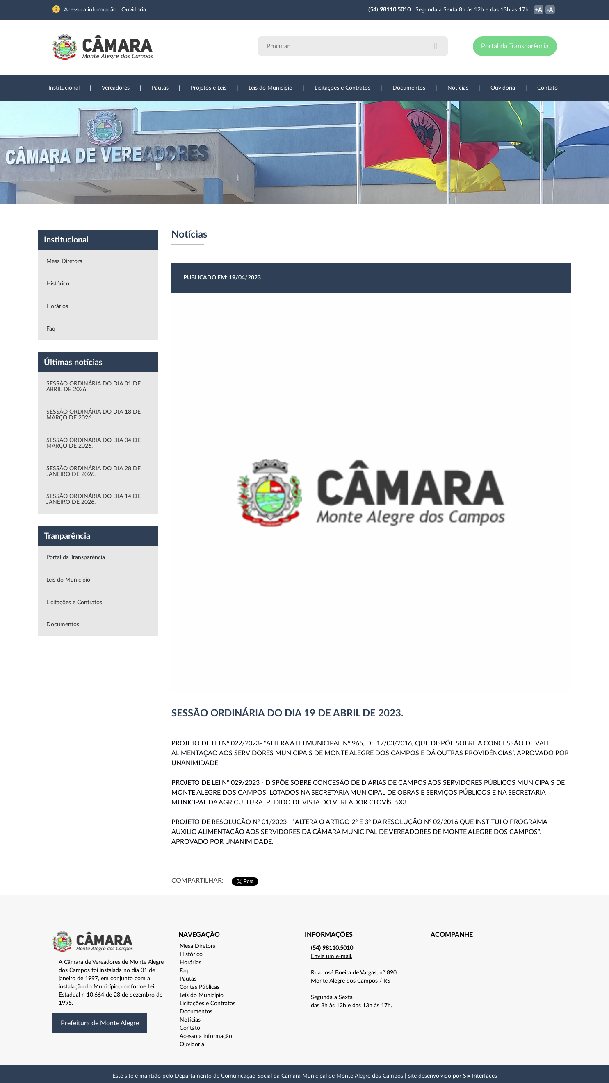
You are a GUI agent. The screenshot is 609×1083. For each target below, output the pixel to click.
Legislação (248, 217)
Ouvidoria (502, 88)
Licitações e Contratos (342, 88)
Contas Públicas (199, 987)
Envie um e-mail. (331, 956)
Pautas (160, 88)
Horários (57, 306)
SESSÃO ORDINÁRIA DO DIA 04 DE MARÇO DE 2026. (93, 443)
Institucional (64, 88)
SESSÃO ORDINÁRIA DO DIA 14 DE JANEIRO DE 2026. (93, 499)
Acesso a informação (206, 1036)
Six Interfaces (480, 1076)
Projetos (162, 217)
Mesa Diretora (64, 261)
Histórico (57, 284)
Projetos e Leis (208, 88)
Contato (547, 88)
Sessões (204, 217)
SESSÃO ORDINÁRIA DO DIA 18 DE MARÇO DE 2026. (93, 415)
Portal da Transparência (515, 46)
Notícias (457, 88)
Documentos (408, 88)
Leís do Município (270, 88)
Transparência (300, 217)
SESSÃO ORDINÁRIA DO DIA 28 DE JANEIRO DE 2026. (93, 471)
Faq (50, 329)
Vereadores (116, 88)
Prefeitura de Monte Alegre (100, 1023)
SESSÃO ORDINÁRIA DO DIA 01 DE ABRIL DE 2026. (93, 386)
